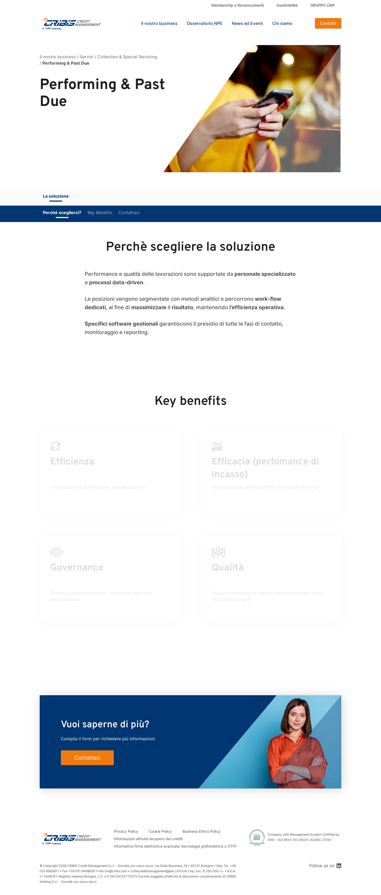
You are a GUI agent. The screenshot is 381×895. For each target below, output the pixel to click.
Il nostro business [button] (159, 23)
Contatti (328, 23)
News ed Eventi (247, 23)
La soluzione (56, 196)
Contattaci (129, 212)
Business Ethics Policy (201, 831)
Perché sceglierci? (62, 212)
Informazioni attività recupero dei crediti (148, 838)
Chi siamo (282, 23)
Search (304, 23)
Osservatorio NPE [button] (205, 23)
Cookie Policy (160, 831)
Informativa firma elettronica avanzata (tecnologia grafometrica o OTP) (175, 846)
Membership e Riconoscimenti (237, 5)
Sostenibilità (287, 5)
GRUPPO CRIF (322, 5)
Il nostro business (58, 56)
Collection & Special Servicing (127, 56)
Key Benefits (100, 212)
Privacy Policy (126, 831)
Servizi (86, 56)
